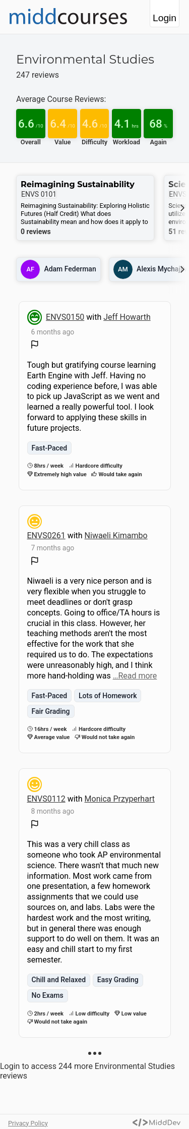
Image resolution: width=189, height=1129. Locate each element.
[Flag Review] (34, 346)
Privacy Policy (28, 1123)
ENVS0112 (46, 799)
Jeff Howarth (127, 317)
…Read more (135, 676)
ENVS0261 (46, 535)
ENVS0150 (65, 317)
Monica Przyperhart (120, 799)
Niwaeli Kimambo (116, 535)
